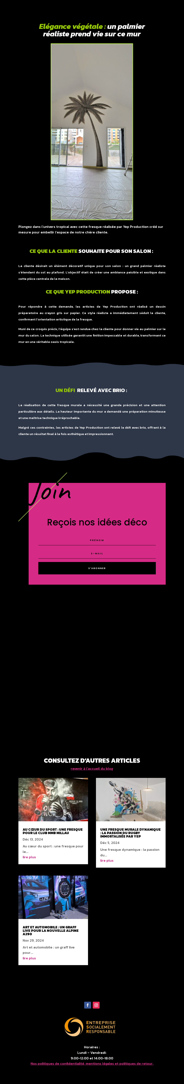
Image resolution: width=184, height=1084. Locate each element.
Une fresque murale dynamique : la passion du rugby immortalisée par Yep (130, 833)
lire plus (29, 857)
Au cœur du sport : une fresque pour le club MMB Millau (53, 831)
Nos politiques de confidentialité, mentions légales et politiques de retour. (92, 1063)
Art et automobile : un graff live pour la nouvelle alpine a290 (51, 931)
